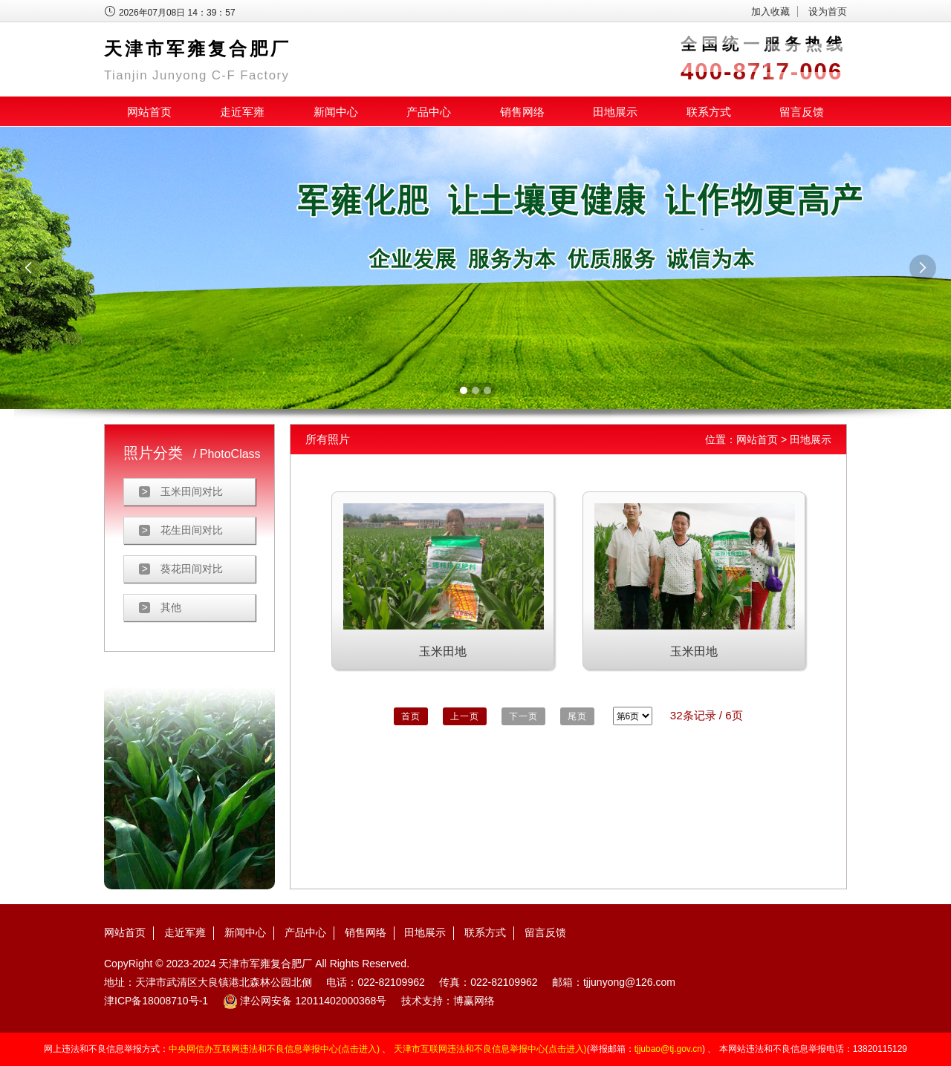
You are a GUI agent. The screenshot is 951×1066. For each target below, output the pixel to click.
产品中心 (428, 111)
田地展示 (615, 111)
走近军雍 (242, 111)
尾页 (577, 716)
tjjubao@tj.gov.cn (668, 1049)
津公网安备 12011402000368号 (305, 1001)
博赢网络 (474, 1001)
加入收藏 (770, 11)
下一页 (523, 716)
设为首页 (827, 11)
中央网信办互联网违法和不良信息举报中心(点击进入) (274, 1049)
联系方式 (709, 111)
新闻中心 (336, 111)
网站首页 (149, 111)
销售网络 (522, 111)
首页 (411, 716)
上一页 (464, 716)
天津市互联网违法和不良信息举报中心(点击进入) (490, 1049)
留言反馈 (801, 111)
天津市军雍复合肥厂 (265, 963)
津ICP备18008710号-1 (156, 1001)
